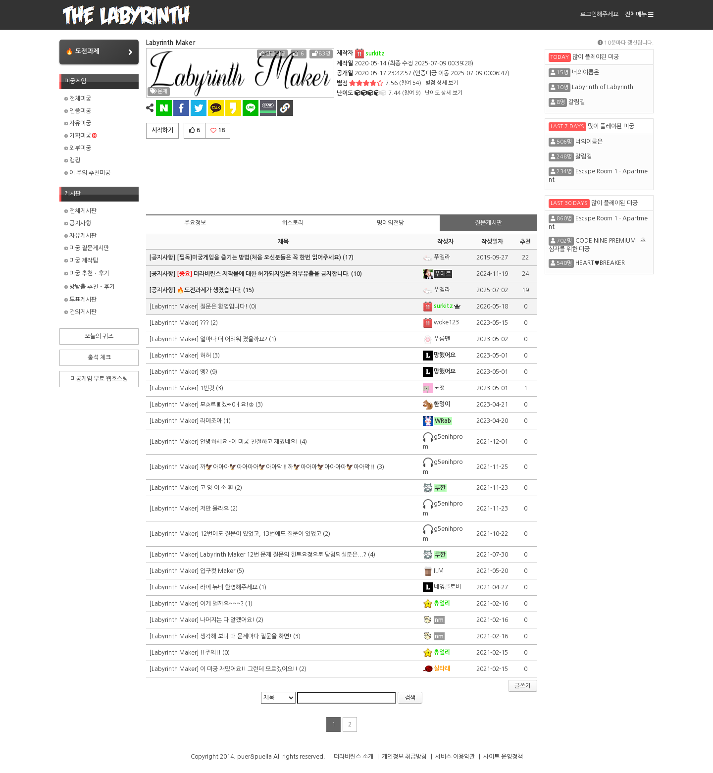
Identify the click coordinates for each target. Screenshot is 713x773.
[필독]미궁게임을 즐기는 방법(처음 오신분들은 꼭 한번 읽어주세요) (259, 257)
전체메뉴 (639, 14)
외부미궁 (77, 148)
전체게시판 (80, 211)
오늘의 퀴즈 (99, 336)
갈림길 (576, 102)
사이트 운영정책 (503, 757)
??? (204, 323)
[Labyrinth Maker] (174, 306)
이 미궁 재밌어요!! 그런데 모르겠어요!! (249, 669)
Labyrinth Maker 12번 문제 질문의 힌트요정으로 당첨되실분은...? (283, 555)
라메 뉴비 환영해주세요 (228, 587)
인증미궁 (77, 111)
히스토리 (293, 223)
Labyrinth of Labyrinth (602, 87)
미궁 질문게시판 (86, 248)
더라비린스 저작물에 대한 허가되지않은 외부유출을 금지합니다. (263, 274)
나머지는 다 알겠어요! (227, 620)
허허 (205, 356)
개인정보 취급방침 (404, 757)
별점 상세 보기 (441, 83)
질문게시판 (488, 223)
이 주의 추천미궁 (87, 173)
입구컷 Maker (217, 571)
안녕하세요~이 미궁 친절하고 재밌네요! (249, 442)
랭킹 (72, 160)
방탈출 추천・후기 (89, 287)
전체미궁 (77, 99)
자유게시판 (80, 236)
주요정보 (195, 223)
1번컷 (207, 388)
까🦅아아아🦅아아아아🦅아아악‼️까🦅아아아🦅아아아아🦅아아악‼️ (287, 467)
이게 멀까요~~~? (222, 604)
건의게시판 (80, 312)
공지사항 (77, 223)
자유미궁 (77, 123)
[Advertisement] (341, 175)
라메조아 (211, 421)
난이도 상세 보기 (443, 93)
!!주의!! (210, 653)
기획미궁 (80, 136)
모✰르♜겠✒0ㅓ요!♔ (227, 405)
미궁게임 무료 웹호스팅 (99, 379)
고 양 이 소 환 (216, 488)
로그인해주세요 (599, 14)
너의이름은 (585, 72)
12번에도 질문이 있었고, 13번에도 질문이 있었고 (260, 534)
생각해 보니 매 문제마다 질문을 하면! (246, 636)
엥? (204, 372)
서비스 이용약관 (455, 757)
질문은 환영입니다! (224, 306)
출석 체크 (99, 358)
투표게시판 (80, 300)
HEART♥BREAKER (600, 263)
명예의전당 (390, 223)
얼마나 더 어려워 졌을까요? (233, 339)
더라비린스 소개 (353, 757)
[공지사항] (163, 257)
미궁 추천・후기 (86, 273)
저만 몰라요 (214, 509)
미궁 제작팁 (81, 260)
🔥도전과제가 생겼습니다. (209, 290)
